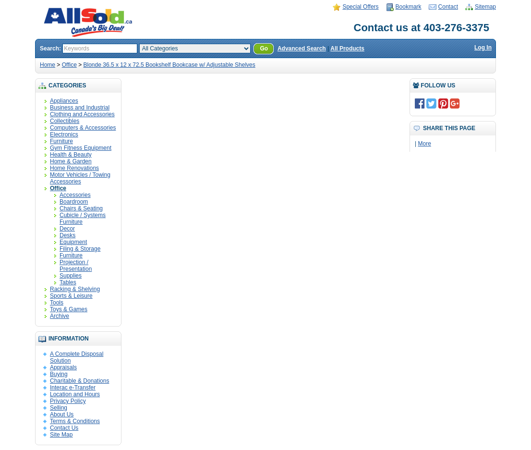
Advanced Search (302, 48)
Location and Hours (75, 394)
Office (69, 64)
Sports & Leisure (71, 295)
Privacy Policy (68, 401)
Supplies (71, 275)
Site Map (61, 434)
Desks (67, 235)
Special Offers (360, 6)
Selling (58, 407)
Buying (59, 374)
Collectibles (64, 121)
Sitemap (485, 6)
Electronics (64, 134)
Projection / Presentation (76, 265)
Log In (483, 47)
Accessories (75, 195)
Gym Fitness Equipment (80, 148)
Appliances (64, 100)
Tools (56, 302)
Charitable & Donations (79, 380)
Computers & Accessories (83, 127)
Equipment (73, 242)
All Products (347, 48)
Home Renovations (74, 168)
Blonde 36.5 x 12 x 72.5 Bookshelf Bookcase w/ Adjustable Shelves (169, 64)
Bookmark (409, 6)
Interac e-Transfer (73, 387)
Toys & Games (68, 309)
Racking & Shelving (75, 289)
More (424, 143)
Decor (67, 228)
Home (47, 64)
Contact (448, 6)
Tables (68, 282)
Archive (59, 316)
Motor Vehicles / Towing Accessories (80, 178)
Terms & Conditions (75, 421)
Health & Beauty (71, 154)
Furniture (61, 141)
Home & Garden (71, 161)
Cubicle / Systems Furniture (83, 218)
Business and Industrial (79, 107)
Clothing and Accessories (82, 114)
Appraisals (63, 367)
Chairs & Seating (81, 208)
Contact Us (64, 428)
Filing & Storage (80, 248)
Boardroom (74, 201)
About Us (61, 414)
